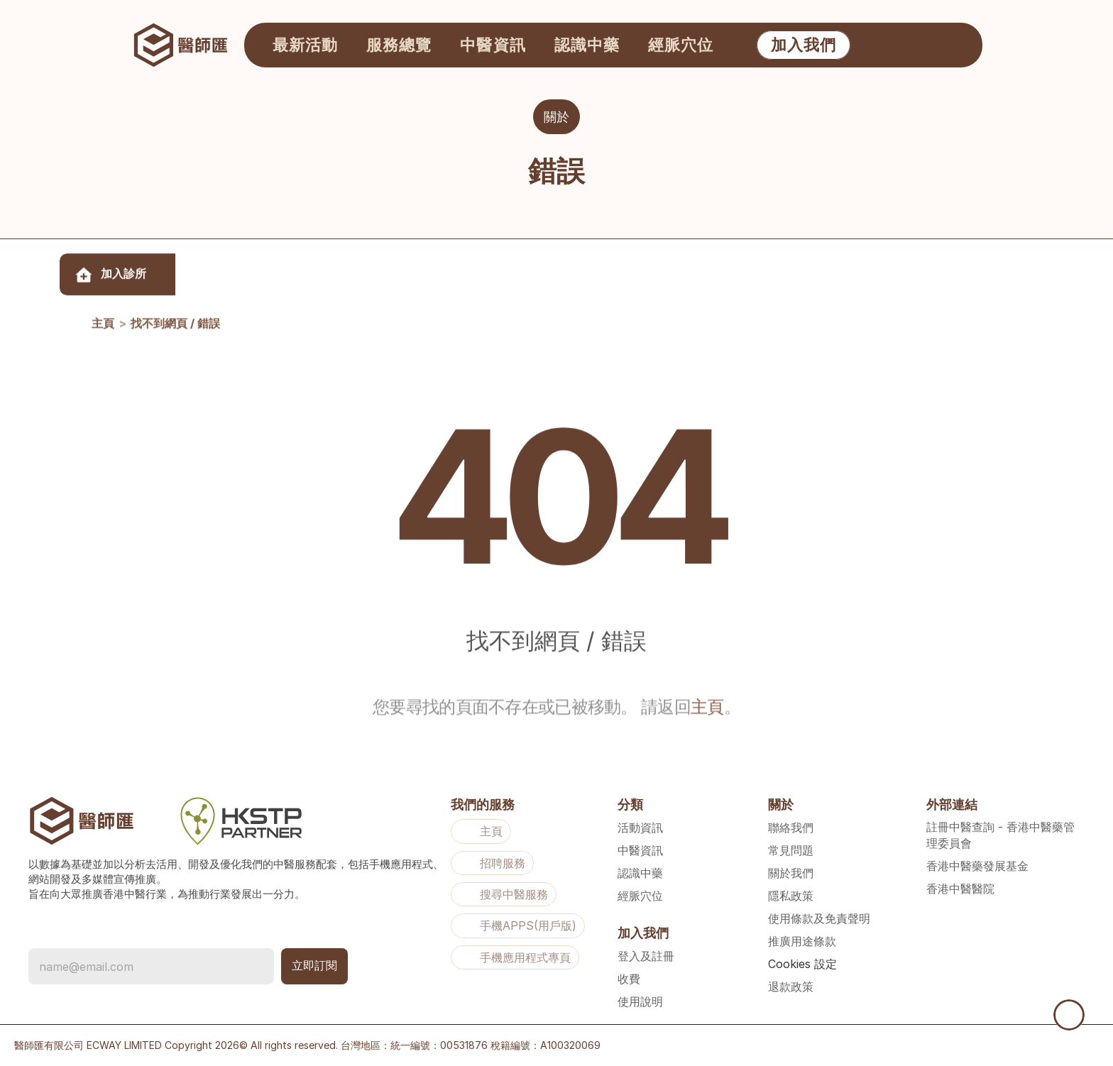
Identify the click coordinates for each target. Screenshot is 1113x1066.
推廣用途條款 (802, 941)
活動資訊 (640, 827)
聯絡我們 (790, 827)
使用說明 (640, 1001)
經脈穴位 (640, 896)
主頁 (103, 333)
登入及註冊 (646, 956)
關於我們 (790, 873)
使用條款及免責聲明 (819, 918)
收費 (629, 979)
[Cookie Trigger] (802, 964)
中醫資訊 (640, 850)
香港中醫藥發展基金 (977, 866)
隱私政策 (790, 896)
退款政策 (790, 986)
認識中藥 (640, 873)
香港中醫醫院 (960, 888)
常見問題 (790, 850)
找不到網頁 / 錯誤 (175, 333)
